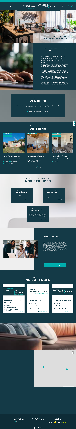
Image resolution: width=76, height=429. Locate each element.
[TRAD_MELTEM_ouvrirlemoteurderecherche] (7, 6)
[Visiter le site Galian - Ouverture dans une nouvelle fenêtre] (50, 423)
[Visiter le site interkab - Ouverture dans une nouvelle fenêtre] (62, 423)
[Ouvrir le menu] (60, 6)
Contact (74, 123)
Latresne (47, 82)
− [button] (72, 354)
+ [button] (72, 352)
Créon (51, 82)
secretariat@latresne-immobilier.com (34, 307)
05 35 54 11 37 (33, 304)
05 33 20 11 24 (8, 306)
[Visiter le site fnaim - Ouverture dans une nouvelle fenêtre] (55, 423)
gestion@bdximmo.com (10, 308)
